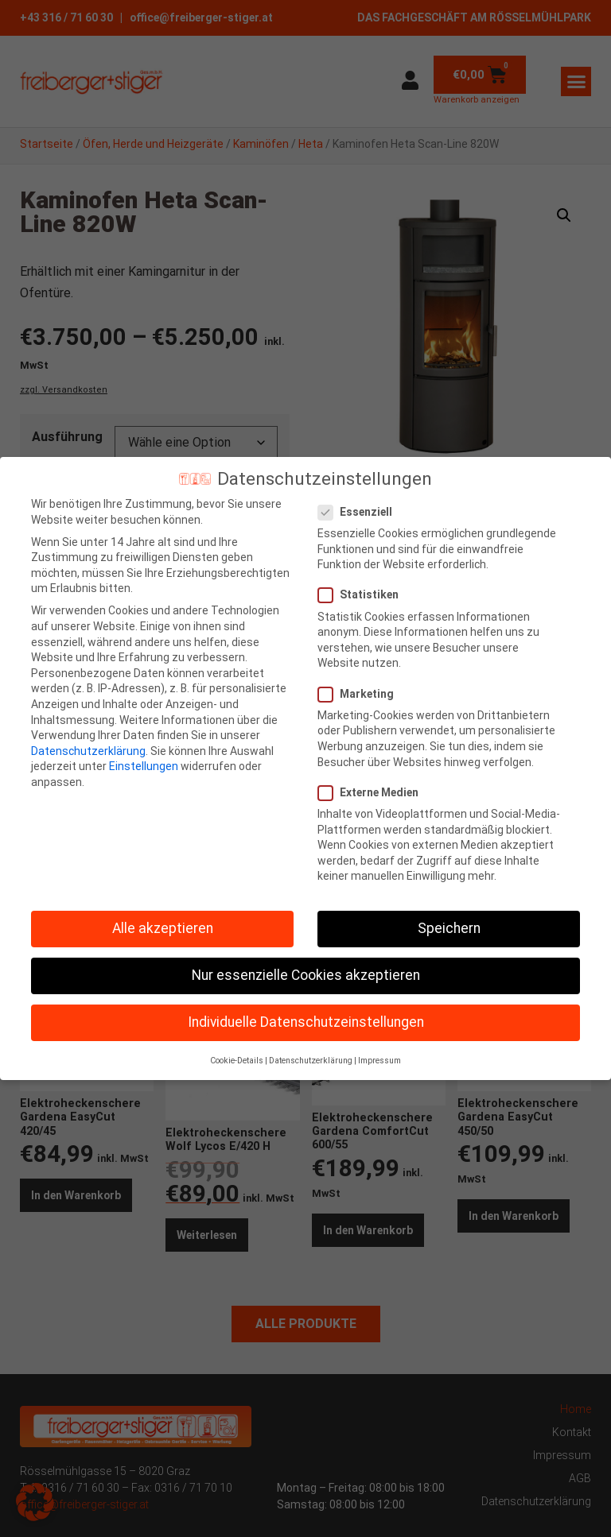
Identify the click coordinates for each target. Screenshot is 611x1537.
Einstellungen (143, 766)
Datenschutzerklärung (88, 751)
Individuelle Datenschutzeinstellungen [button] (306, 1022)
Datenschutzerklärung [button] (310, 1060)
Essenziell (360, 512)
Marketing (360, 694)
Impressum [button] (379, 1060)
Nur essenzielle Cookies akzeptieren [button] (306, 975)
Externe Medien (373, 792)
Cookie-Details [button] (236, 1060)
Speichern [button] (449, 928)
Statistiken (363, 594)
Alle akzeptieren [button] (162, 928)
